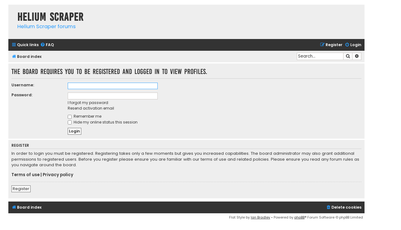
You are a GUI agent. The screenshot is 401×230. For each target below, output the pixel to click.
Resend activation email (91, 108)
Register (21, 189)
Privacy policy (58, 175)
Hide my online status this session (103, 122)
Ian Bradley (260, 217)
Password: (21, 95)
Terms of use (25, 175)
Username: (22, 85)
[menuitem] (47, 45)
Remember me (84, 116)
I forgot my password (88, 102)
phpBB (299, 217)
